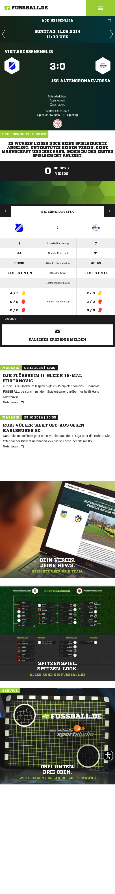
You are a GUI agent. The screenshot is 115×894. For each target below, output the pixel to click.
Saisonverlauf (109, 210)
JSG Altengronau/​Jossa (80, 81)
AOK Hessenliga (76, 21)
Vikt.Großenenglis (28, 51)
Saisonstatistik (57, 211)
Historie (5, 210)
